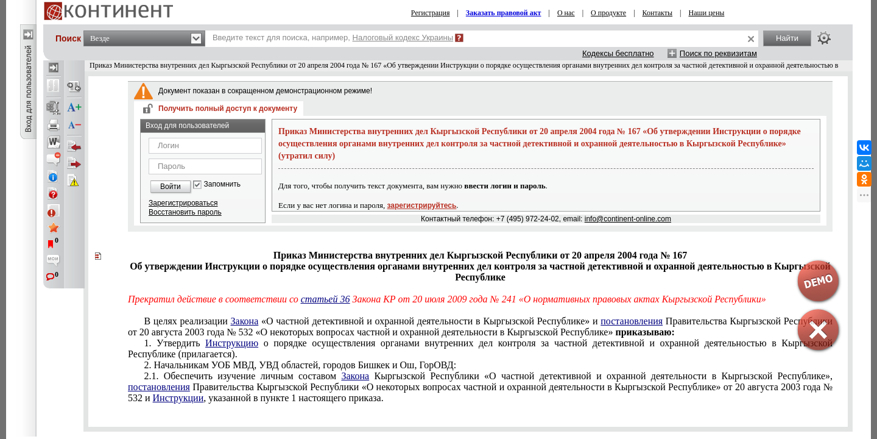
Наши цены (707, 13)
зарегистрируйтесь (422, 205)
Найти (787, 38)
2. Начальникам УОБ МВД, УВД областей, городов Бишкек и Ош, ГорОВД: (300, 365)
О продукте (608, 13)
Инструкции (178, 398)
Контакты (658, 13)
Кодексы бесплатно (618, 53)
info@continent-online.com (628, 219)
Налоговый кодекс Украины (403, 37)
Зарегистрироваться (183, 203)
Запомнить (222, 184)
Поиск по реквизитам (718, 53)
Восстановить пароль (185, 212)
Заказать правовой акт (503, 13)
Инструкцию (231, 343)
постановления (632, 321)
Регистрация (430, 13)
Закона (245, 321)
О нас (566, 13)
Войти (170, 186)
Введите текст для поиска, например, (333, 37)
